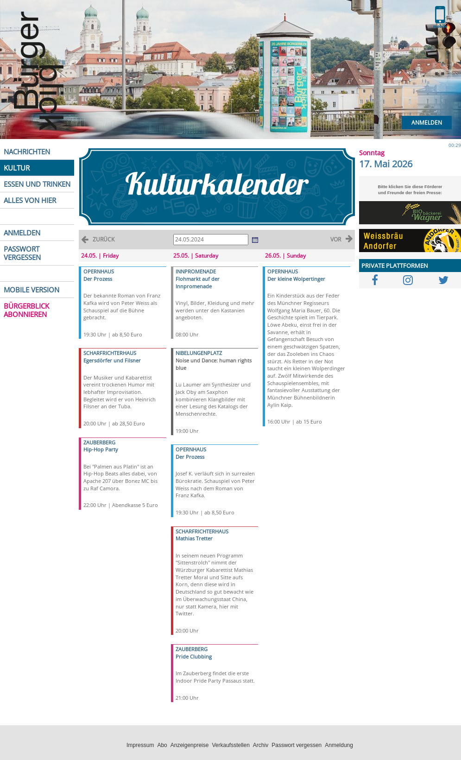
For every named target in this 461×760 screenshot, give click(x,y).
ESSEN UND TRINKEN (37, 184)
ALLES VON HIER (30, 200)
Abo (162, 745)
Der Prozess (97, 278)
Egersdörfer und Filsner (112, 360)
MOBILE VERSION (31, 289)
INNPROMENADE (196, 271)
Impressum (140, 745)
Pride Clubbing (194, 656)
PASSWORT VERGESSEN (22, 253)
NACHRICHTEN (27, 151)
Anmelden (426, 123)
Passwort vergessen (297, 745)
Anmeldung (339, 745)
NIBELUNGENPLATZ (199, 352)
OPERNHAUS (98, 271)
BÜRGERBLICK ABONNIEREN (26, 310)
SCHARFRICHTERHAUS (109, 352)
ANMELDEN (22, 232)
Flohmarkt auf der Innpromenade (198, 282)
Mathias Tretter (194, 538)
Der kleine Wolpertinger (296, 278)
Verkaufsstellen (230, 745)
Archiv (260, 745)
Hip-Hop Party (100, 449)
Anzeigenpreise (190, 745)
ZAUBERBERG (99, 442)
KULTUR (17, 167)
